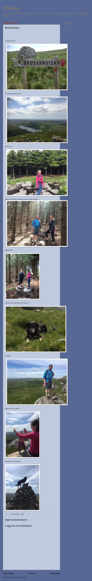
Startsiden (32, 573)
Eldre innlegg (55, 573)
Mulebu (11, 8)
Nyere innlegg (8, 573)
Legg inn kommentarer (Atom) (18, 577)
